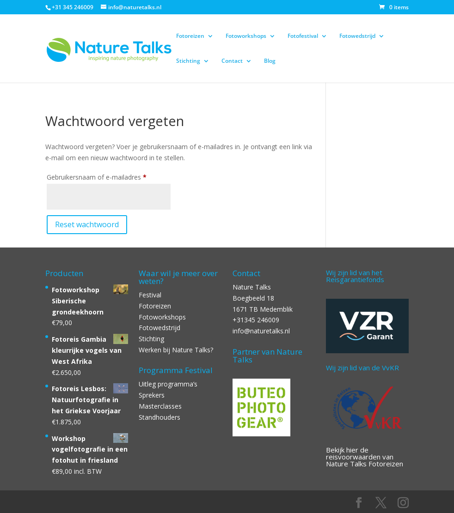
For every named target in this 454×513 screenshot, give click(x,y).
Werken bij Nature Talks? (176, 349)
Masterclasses (160, 406)
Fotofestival (303, 36)
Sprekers (152, 395)
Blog (270, 61)
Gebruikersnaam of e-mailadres (109, 176)
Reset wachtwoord (87, 224)
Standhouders (159, 417)
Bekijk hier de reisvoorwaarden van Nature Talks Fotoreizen (364, 456)
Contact (232, 61)
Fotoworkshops (246, 36)
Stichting (188, 61)
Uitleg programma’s (168, 384)
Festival (150, 294)
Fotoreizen (190, 36)
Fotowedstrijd (357, 36)
